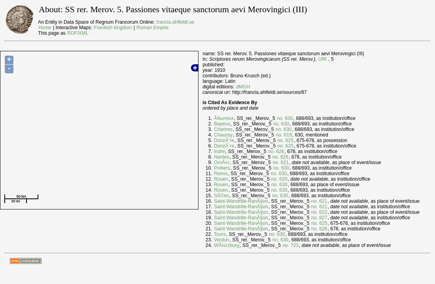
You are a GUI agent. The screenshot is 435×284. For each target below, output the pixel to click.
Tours (220, 234)
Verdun (221, 240)
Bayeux (222, 124)
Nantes (221, 157)
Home (44, 27)
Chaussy (223, 135)
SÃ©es (221, 195)
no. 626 (276, 151)
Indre (219, 151)
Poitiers (222, 168)
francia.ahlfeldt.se (175, 22)
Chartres (223, 129)
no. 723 (290, 245)
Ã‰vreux (224, 118)
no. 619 (284, 135)
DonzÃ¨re (224, 140)
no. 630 (285, 118)
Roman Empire (152, 27)
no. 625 (286, 140)
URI (322, 59)
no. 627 (319, 217)
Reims (220, 173)
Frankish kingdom (113, 27)
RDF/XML (77, 33)
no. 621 (280, 162)
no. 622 (319, 212)
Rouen (221, 179)
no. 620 (279, 179)
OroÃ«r (221, 162)
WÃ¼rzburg (226, 245)
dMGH (243, 87)
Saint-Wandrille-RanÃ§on (241, 201)
